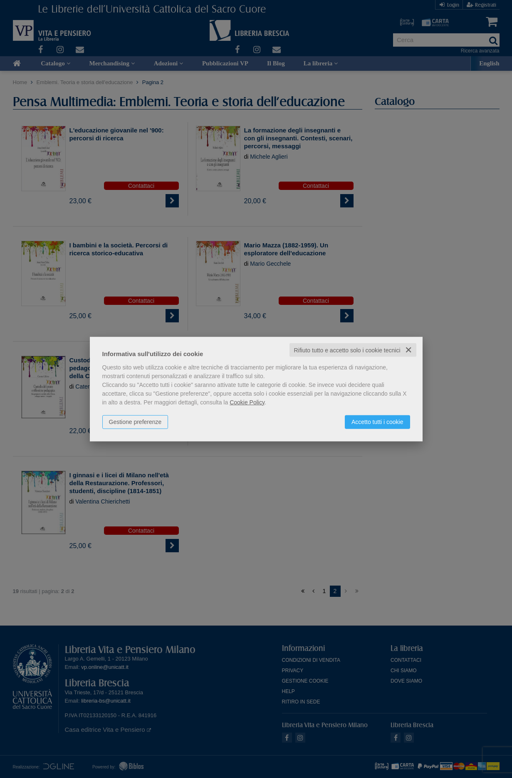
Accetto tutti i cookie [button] (377, 421)
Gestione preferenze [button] (135, 421)
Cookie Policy (247, 402)
